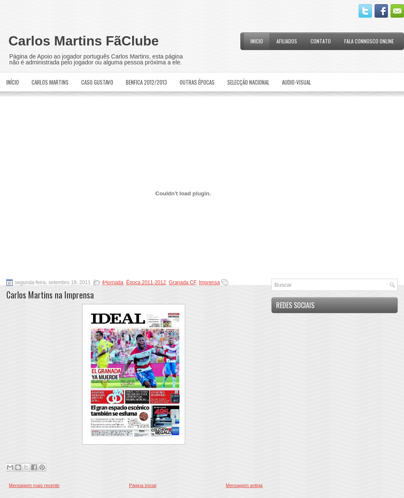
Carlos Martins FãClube (83, 40)
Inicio (256, 41)
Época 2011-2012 (146, 282)
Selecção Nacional (248, 82)
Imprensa (209, 282)
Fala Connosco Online (369, 41)
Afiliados (286, 41)
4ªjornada (112, 282)
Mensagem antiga (244, 485)
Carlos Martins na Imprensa (50, 294)
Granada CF (182, 282)
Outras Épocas (197, 82)
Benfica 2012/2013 (146, 82)
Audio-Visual (296, 82)
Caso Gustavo (97, 82)
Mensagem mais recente (34, 485)
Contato (321, 41)
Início (12, 82)
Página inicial (143, 485)
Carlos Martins (50, 82)
